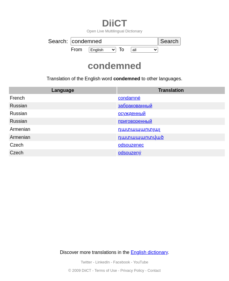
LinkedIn (102, 262)
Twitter (86, 262)
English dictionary (149, 252)
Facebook (121, 262)
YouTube (140, 262)
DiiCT (114, 23)
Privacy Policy (132, 270)
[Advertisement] (114, 203)
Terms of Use (106, 270)
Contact (154, 270)
